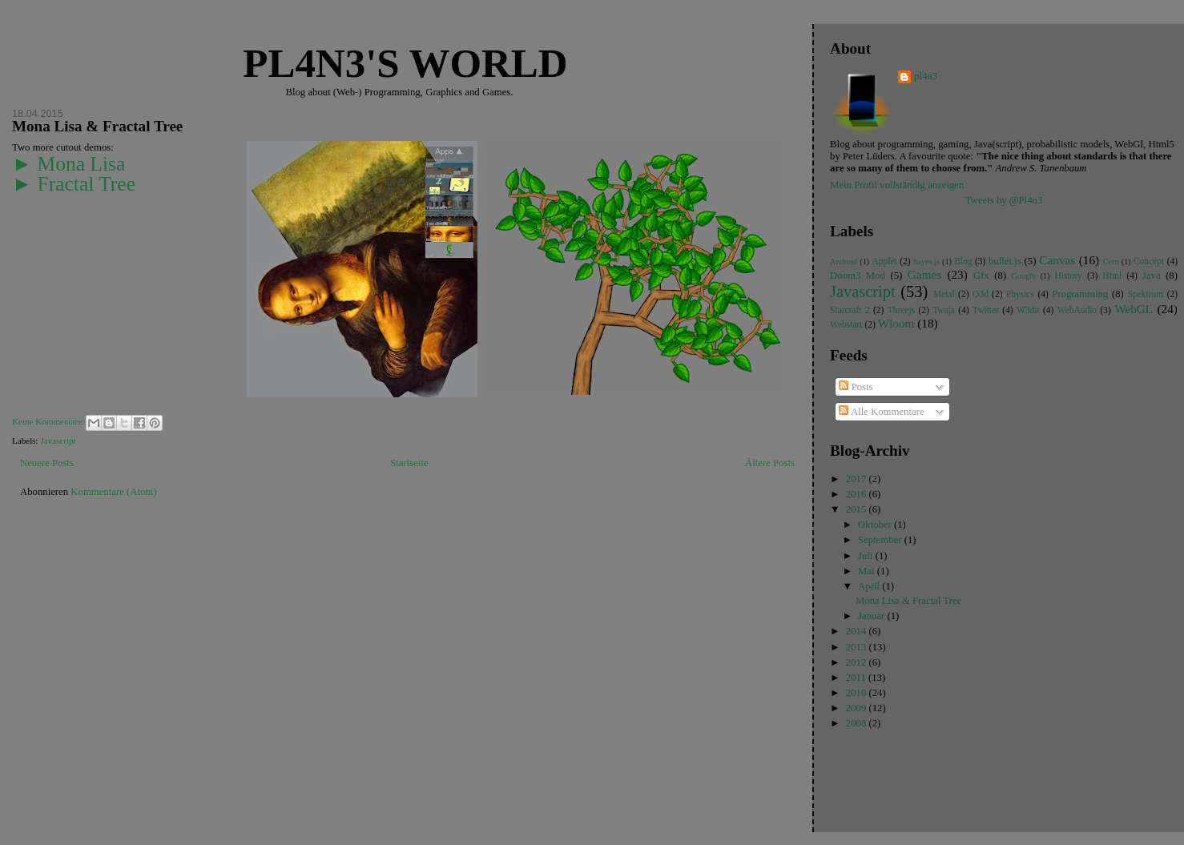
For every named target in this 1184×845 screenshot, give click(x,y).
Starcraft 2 (850, 310)
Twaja (943, 310)
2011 (857, 677)
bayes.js (926, 261)
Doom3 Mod (857, 275)
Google (1024, 276)
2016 (857, 494)
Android (843, 261)
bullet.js (1005, 261)
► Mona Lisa (68, 163)
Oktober (876, 524)
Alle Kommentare (881, 411)
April (870, 586)
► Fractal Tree (73, 183)
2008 (857, 723)
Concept (1149, 261)
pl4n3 (925, 76)
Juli (867, 555)
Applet (884, 261)
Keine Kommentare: (49, 421)
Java (1151, 275)
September (881, 539)
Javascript (57, 440)
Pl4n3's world (405, 63)
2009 (857, 708)
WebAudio (1077, 310)
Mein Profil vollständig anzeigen (897, 185)
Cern (1111, 261)
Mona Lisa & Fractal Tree (97, 126)
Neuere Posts (47, 463)
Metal (944, 294)
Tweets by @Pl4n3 (1003, 200)
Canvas (1057, 260)
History (1067, 275)
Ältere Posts (770, 463)
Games (924, 274)
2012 (857, 662)
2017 (857, 479)
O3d (981, 294)
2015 (857, 509)
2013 (857, 647)
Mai (867, 571)
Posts (855, 386)
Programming (1080, 294)
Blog (963, 261)
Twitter (986, 310)
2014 (857, 631)
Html (1112, 275)
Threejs (901, 310)
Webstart (846, 324)
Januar (872, 616)
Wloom (896, 323)
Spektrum (1146, 294)
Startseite (409, 463)
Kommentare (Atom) (113, 491)
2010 (857, 692)
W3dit (1028, 310)
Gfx (981, 275)
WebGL (1133, 309)
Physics (1020, 294)
